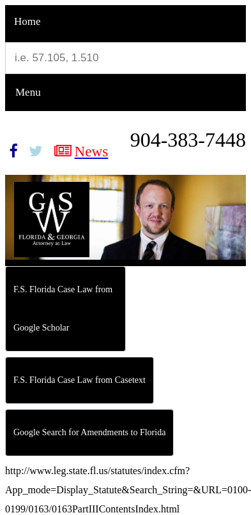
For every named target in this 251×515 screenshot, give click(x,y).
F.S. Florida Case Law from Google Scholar (62, 308)
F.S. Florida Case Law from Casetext (79, 380)
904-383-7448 (188, 139)
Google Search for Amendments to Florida (89, 432)
